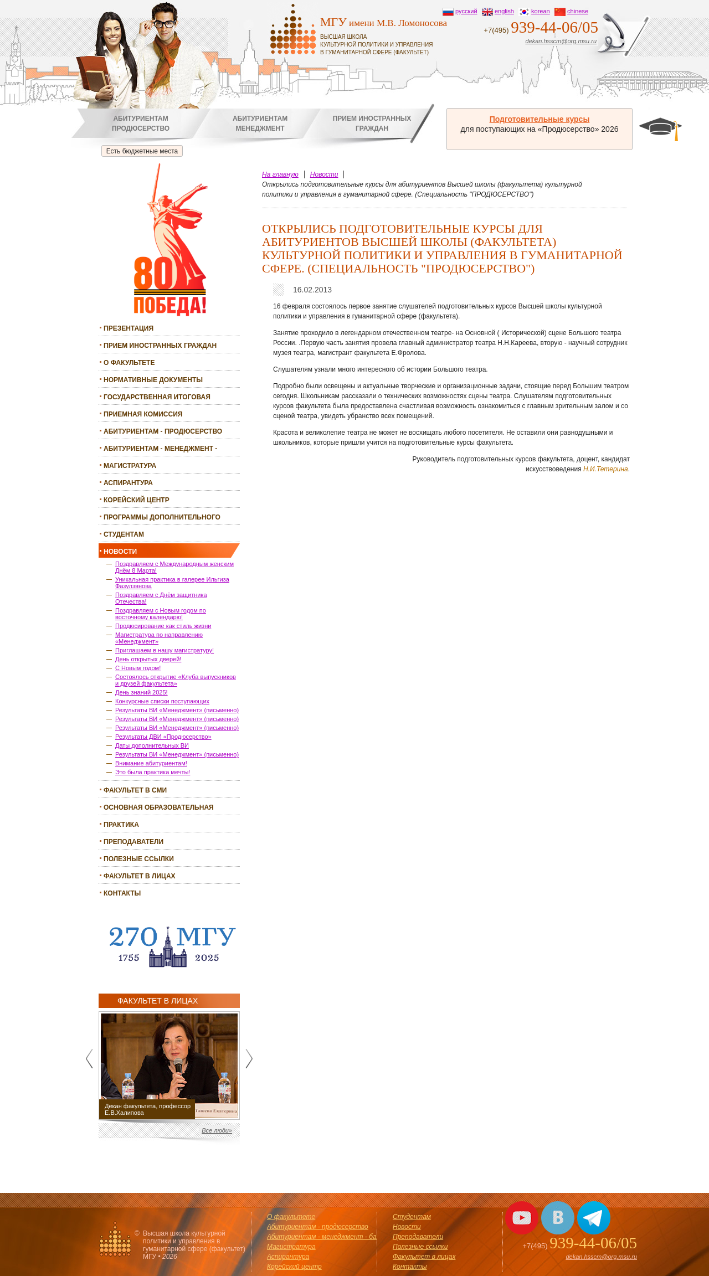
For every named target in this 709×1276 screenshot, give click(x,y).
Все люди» (217, 1130)
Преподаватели (133, 842)
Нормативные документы (153, 380)
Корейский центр (136, 500)
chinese (577, 11)
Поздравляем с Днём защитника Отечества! (161, 598)
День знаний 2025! (141, 692)
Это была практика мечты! (152, 772)
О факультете (129, 363)
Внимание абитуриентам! (151, 763)
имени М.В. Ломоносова (389, 35)
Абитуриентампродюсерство (140, 123)
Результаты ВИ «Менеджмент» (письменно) (177, 710)
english (504, 11)
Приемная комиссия (143, 414)
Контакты (122, 893)
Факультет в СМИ (135, 790)
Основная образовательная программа (159, 809)
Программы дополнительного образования (162, 518)
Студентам (124, 534)
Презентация (128, 328)
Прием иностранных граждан (160, 345)
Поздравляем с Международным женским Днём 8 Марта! (174, 567)
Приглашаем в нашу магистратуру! (164, 650)
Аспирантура (128, 483)
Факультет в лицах (140, 876)
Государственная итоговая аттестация (157, 398)
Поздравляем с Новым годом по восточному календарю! (160, 613)
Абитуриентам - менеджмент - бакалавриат (160, 450)
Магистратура (130, 466)
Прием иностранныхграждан (372, 123)
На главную (280, 174)
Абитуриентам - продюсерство (163, 431)
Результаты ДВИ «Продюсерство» (163, 736)
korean (540, 11)
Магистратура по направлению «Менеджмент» (159, 638)
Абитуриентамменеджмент (260, 123)
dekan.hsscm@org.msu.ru (561, 41)
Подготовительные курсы (540, 119)
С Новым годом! (138, 668)
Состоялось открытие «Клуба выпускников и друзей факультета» (175, 680)
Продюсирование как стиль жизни (163, 625)
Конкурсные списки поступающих (162, 701)
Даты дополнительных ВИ (152, 745)
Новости (120, 551)
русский (466, 11)
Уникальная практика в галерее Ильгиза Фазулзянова (172, 582)
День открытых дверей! (148, 659)
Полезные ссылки (139, 859)
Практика (121, 825)
